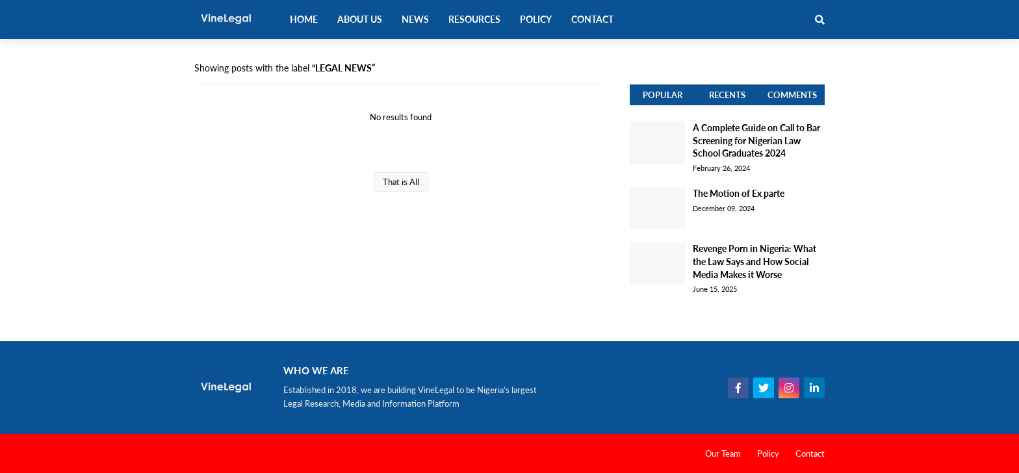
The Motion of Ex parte (738, 193)
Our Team (723, 453)
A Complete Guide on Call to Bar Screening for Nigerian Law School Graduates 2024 (756, 140)
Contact (810, 453)
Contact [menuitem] (592, 19)
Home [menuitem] (304, 19)
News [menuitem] (415, 19)
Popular (662, 95)
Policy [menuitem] (536, 19)
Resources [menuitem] (474, 19)
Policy (768, 453)
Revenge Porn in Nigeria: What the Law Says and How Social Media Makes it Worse (754, 261)
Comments (792, 95)
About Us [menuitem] (359, 19)
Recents (727, 95)
